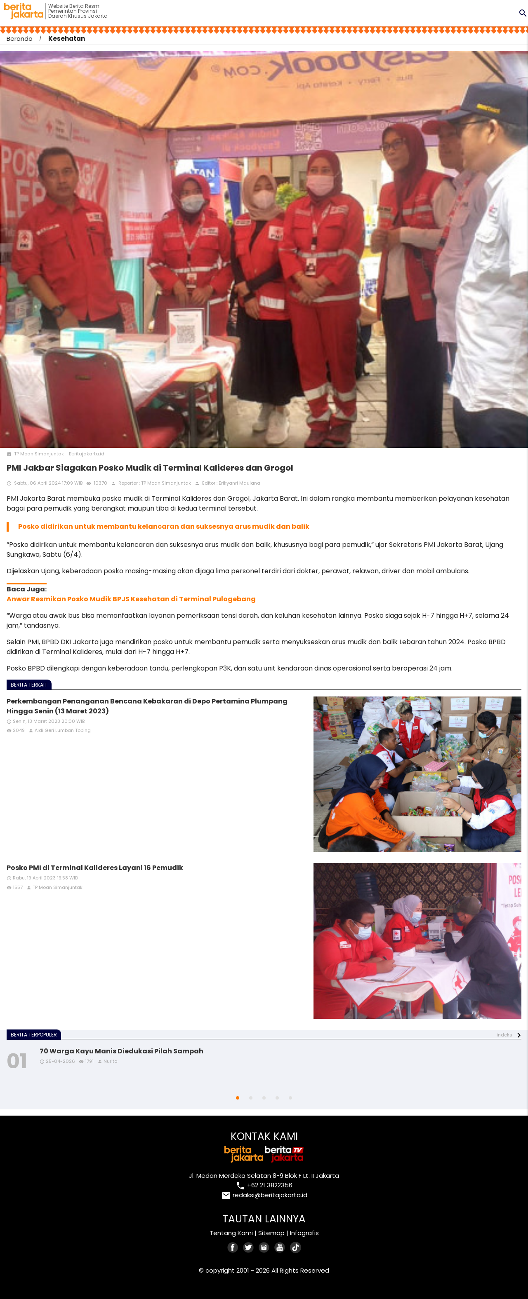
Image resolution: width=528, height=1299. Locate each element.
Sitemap (271, 1233)
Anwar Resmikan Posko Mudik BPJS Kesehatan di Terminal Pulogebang (131, 599)
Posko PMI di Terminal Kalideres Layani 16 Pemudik (95, 867)
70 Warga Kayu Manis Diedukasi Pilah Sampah (121, 1051)
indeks (504, 1035)
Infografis (304, 1233)
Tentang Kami (231, 1233)
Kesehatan (66, 38)
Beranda (20, 38)
